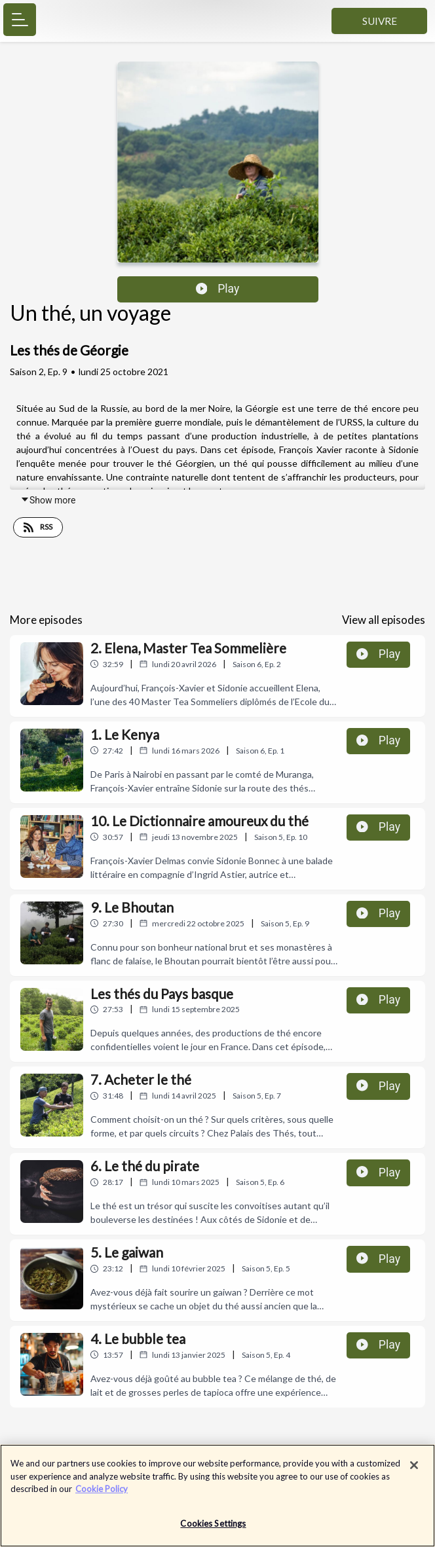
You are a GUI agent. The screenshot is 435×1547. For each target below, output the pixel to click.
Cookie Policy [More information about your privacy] (101, 1495)
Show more (47, 500)
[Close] (414, 1471)
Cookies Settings (213, 1530)
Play (218, 288)
